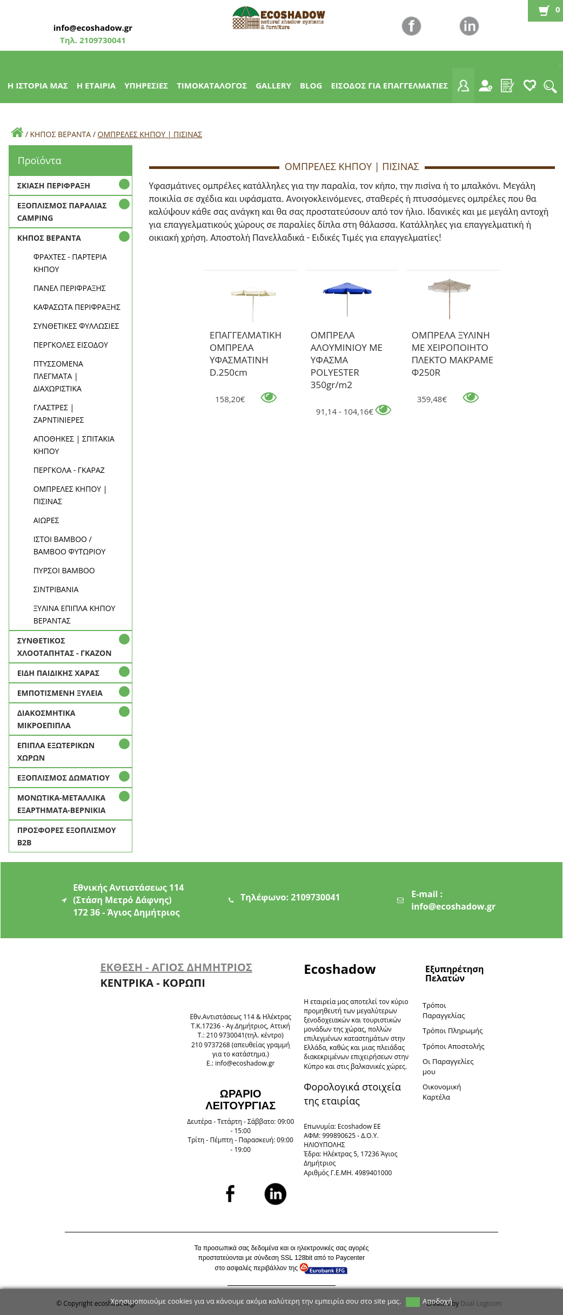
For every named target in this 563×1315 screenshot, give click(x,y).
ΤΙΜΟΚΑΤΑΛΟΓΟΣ (212, 85)
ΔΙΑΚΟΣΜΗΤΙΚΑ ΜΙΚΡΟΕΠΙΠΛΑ (46, 719)
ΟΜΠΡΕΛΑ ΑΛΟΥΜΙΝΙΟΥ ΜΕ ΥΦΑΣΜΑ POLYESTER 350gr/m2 (347, 337)
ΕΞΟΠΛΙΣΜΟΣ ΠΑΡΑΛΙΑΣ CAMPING (62, 211)
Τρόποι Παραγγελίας (444, 1010)
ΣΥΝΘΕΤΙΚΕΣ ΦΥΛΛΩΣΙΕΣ (76, 326)
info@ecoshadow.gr (92, 27)
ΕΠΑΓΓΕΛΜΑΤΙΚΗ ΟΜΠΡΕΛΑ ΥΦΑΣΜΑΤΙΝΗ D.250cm (246, 337)
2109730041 (101, 40)
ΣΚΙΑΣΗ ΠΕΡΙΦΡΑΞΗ (53, 185)
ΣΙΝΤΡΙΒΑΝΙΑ (56, 589)
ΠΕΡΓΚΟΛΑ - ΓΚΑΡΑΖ (69, 470)
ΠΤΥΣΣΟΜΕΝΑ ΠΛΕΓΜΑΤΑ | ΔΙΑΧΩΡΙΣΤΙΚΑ (58, 376)
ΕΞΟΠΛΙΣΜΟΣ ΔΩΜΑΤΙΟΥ (63, 777)
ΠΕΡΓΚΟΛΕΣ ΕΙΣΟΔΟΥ (70, 345)
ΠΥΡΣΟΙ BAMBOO (64, 570)
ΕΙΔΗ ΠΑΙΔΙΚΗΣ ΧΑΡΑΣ (58, 673)
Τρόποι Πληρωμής (452, 1030)
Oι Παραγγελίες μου (448, 1066)
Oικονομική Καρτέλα (442, 1092)
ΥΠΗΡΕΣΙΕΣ (146, 85)
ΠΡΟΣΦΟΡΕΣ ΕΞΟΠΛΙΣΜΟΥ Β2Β (66, 836)
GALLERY (273, 85)
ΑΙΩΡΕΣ (46, 520)
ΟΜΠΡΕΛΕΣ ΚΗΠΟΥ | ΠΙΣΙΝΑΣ (150, 134)
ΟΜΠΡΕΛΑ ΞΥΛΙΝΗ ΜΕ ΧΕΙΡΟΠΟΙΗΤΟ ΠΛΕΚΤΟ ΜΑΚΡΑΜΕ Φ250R (453, 337)
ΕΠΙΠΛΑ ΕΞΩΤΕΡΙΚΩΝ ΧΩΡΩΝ (56, 751)
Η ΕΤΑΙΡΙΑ (96, 85)
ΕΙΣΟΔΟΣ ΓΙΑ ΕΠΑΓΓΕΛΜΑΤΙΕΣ (389, 85)
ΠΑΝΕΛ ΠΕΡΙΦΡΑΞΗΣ (69, 288)
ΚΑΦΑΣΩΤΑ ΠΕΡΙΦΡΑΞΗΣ (76, 307)
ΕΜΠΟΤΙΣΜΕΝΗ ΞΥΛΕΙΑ (60, 693)
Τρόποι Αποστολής (454, 1046)
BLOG (311, 85)
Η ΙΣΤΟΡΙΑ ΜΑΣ (38, 85)
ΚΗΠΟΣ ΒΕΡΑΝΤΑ (60, 134)
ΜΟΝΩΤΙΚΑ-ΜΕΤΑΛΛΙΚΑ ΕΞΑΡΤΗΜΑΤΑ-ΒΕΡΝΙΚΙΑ (61, 803)
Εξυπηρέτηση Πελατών (454, 973)
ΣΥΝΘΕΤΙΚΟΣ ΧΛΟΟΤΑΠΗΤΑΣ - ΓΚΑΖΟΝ (64, 646)
